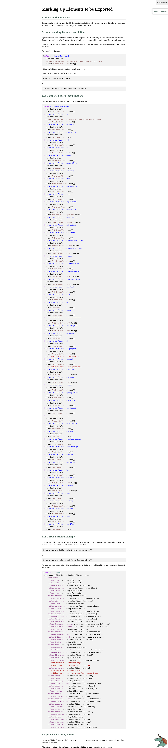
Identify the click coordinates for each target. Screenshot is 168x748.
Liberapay (164, 2)
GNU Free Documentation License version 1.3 (80, 743)
